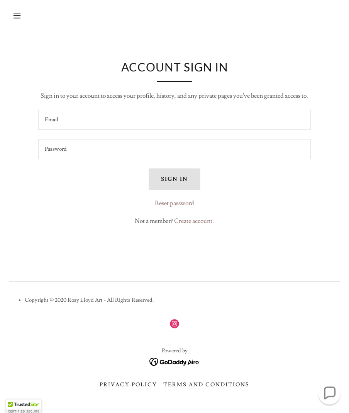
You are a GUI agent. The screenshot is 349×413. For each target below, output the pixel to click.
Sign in (174, 179)
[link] (174, 323)
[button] (17, 15)
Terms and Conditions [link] (206, 384)
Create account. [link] (194, 221)
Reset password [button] (174, 203)
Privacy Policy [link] (128, 384)
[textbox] (174, 120)
